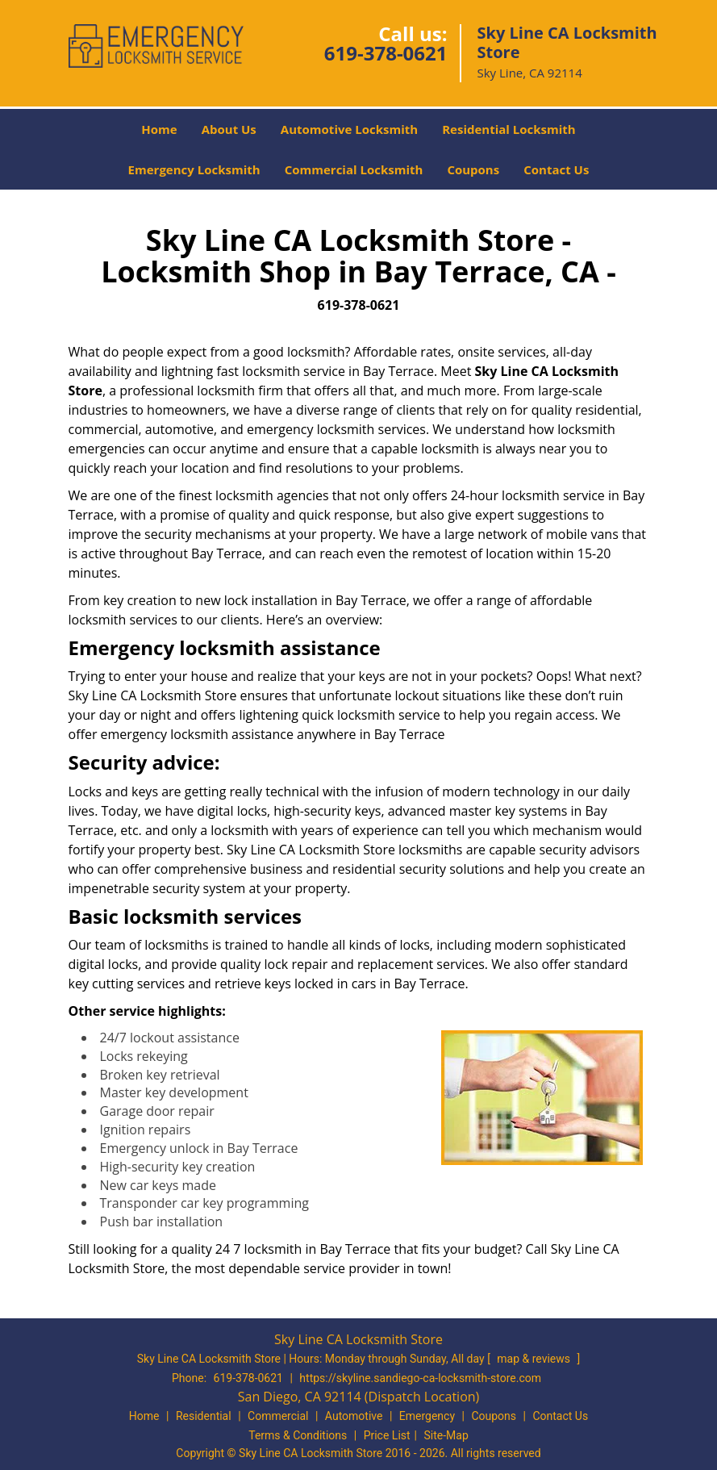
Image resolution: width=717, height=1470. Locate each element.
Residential (203, 1415)
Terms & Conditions (297, 1435)
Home (159, 129)
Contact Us (556, 169)
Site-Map (446, 1435)
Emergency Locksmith (194, 169)
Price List (387, 1435)
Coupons (473, 169)
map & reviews (535, 1358)
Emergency (427, 1415)
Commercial (278, 1415)
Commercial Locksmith (354, 169)
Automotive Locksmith (349, 129)
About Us (229, 129)
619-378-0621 (386, 53)
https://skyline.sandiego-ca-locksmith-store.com (420, 1378)
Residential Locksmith (509, 129)
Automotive (354, 1415)
